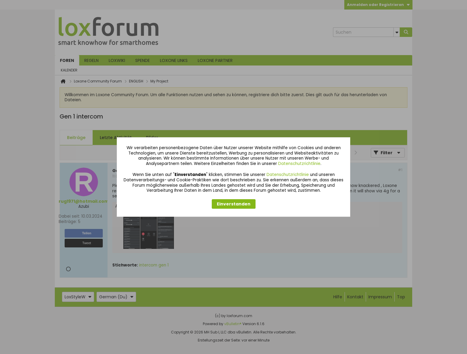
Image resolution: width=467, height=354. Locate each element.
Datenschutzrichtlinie (299, 163)
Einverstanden (233, 204)
